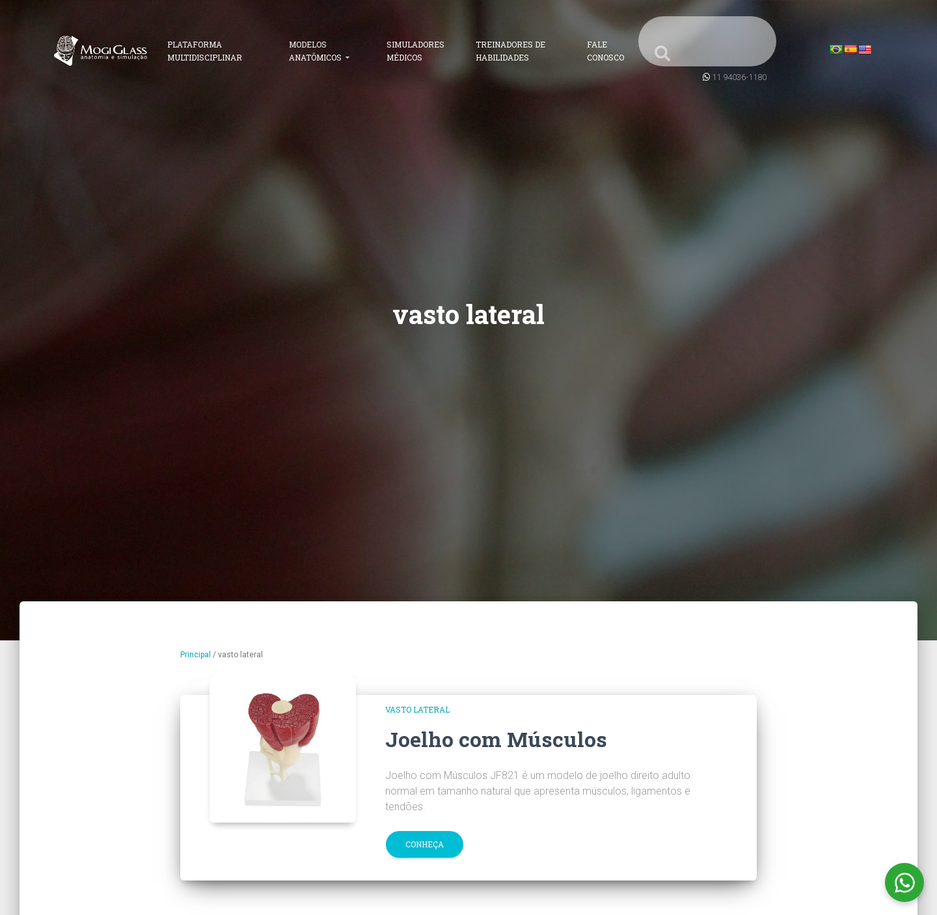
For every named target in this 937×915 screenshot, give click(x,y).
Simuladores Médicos (415, 50)
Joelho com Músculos (496, 739)
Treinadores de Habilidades (510, 50)
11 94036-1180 (739, 77)
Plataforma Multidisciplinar (204, 50)
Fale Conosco (605, 50)
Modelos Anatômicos (316, 50)
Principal (195, 654)
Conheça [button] (424, 844)
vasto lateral (417, 709)
